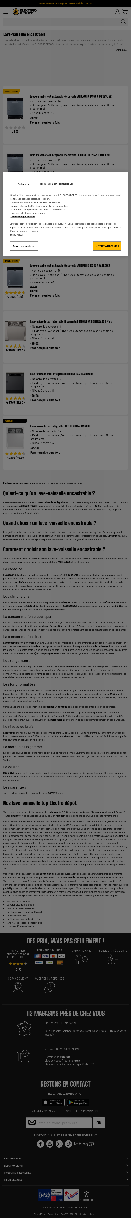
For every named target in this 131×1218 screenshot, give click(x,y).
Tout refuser (24, 184)
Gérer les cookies (24, 245)
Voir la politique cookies (23, 216)
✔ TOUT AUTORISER (107, 245)
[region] (65, 214)
